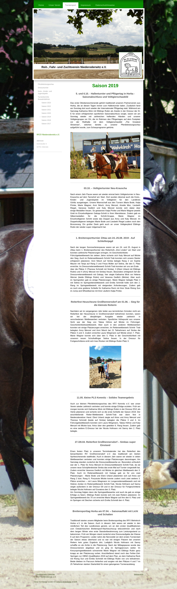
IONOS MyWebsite (63, 582)
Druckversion (40, 574)
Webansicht (138, 574)
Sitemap (51, 574)
